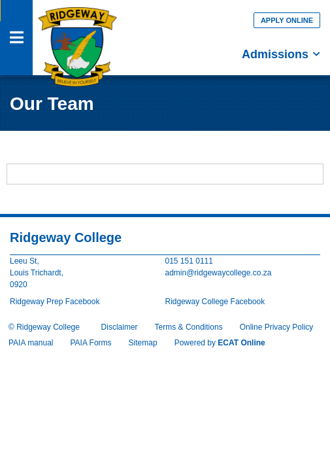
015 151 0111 (189, 261)
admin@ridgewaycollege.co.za (218, 272)
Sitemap (143, 342)
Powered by (219, 342)
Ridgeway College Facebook (215, 301)
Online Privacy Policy (277, 327)
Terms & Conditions (189, 327)
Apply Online (287, 20)
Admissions (281, 54)
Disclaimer (119, 327)
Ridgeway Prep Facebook (54, 301)
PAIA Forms (90, 342)
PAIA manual (30, 342)
